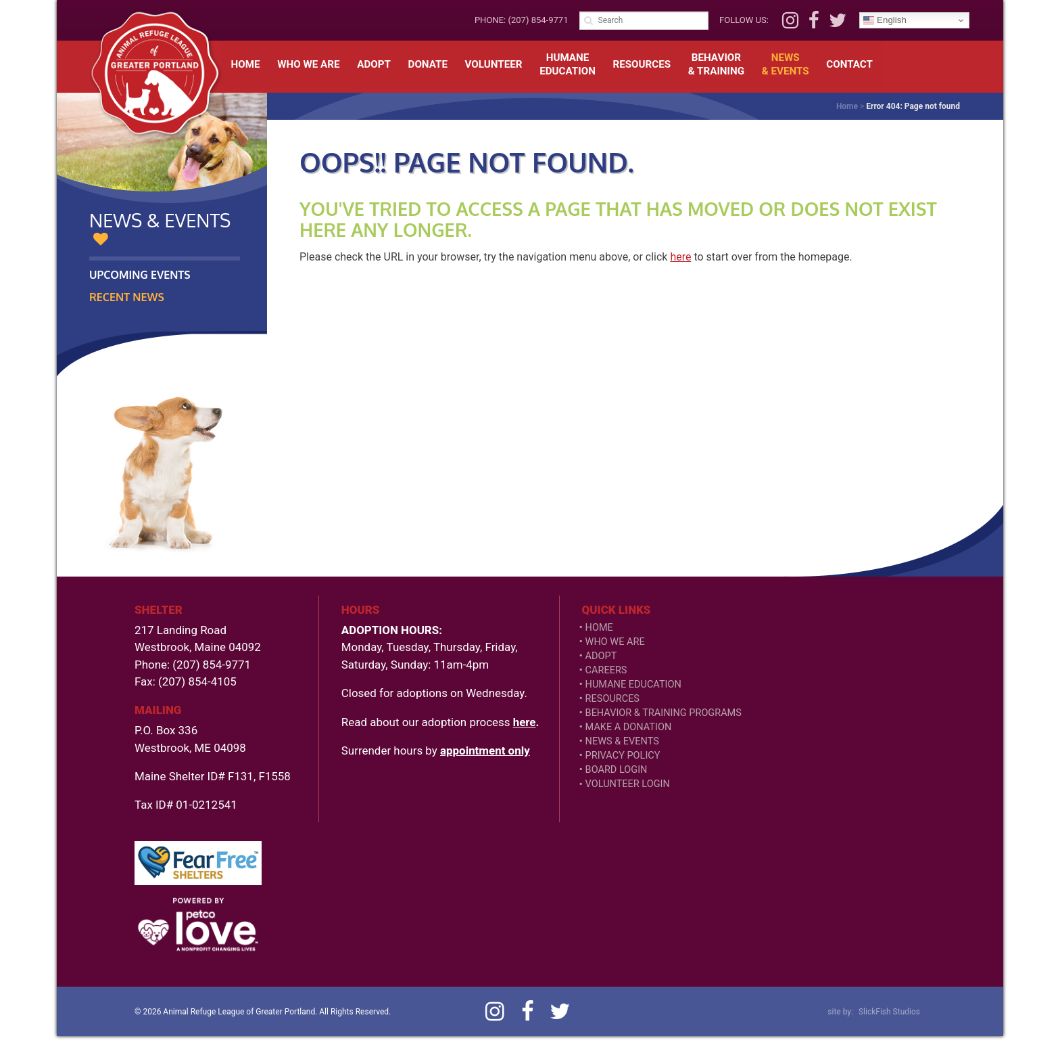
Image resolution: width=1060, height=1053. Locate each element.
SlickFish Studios (889, 1011)
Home (245, 64)
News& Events (785, 64)
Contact (849, 64)
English (884, 20)
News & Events (622, 741)
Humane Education (633, 684)
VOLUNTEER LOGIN (627, 784)
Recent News (126, 297)
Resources (641, 64)
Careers (606, 670)
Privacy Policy (622, 755)
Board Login (616, 770)
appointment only (485, 750)
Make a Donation (628, 727)
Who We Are (308, 64)
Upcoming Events (140, 275)
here (680, 256)
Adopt (374, 64)
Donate (428, 64)
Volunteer (494, 64)
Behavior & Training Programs (663, 713)
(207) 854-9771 (538, 20)
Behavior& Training (716, 64)
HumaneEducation (567, 64)
